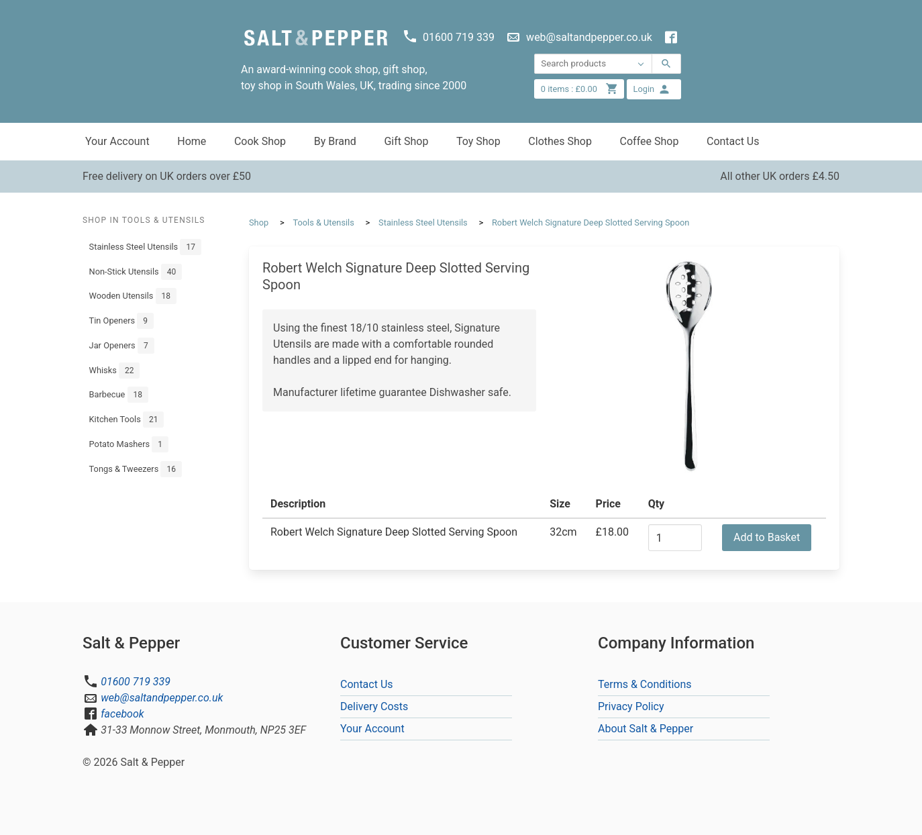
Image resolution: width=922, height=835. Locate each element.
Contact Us (733, 141)
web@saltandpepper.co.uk (162, 697)
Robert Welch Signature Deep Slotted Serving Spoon (590, 222)
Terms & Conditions (645, 684)
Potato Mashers (128, 444)
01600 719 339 (135, 681)
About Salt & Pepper (645, 728)
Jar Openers (121, 346)
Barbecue (118, 395)
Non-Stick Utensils (136, 272)
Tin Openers (121, 321)
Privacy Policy (631, 706)
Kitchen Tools (126, 419)
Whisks (114, 370)
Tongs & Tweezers (135, 469)
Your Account (117, 141)
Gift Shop (406, 141)
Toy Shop (478, 141)
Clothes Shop (560, 141)
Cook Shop (260, 141)
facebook (122, 713)
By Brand (335, 141)
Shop (258, 222)
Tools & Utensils (323, 222)
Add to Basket (766, 537)
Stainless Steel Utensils (145, 247)
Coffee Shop (649, 141)
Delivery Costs (374, 706)
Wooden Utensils (132, 296)
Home (191, 141)
